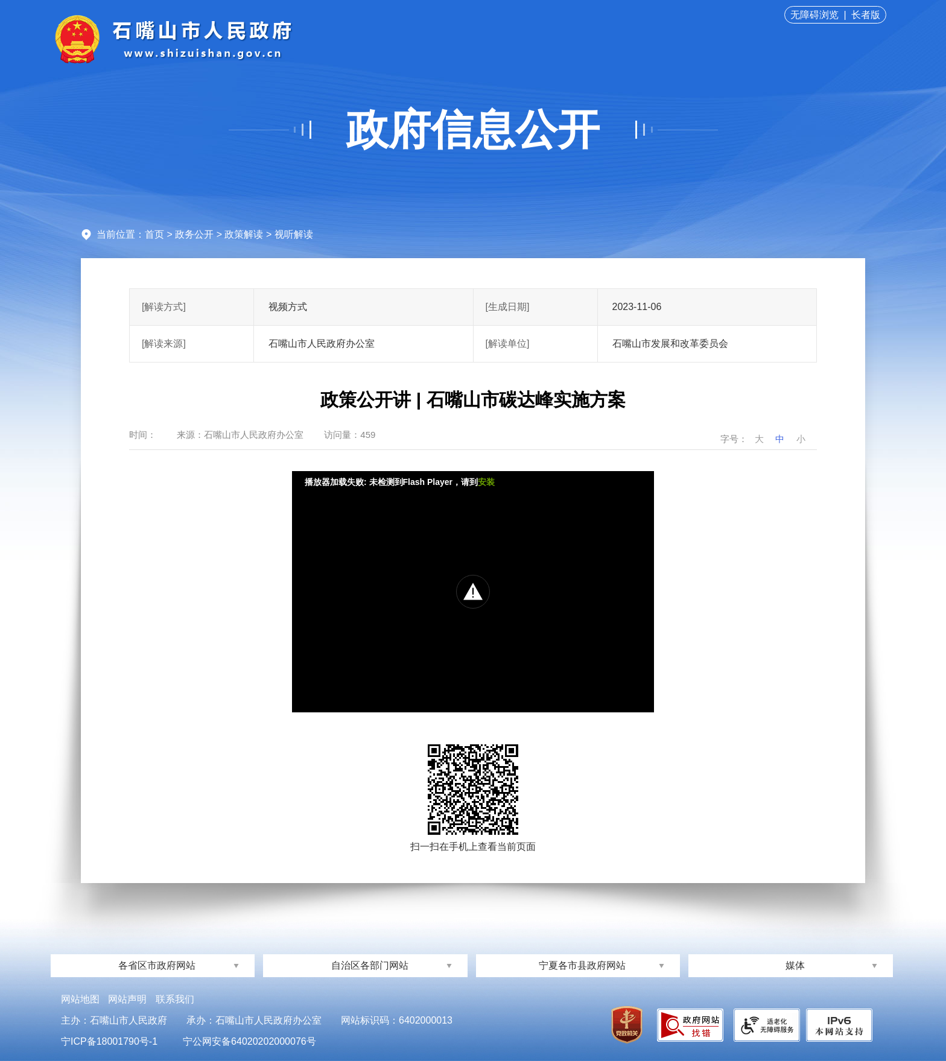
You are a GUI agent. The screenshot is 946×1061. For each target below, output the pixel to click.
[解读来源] (164, 343)
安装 (486, 482)
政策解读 (243, 234)
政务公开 (194, 234)
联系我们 (175, 999)
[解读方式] (164, 307)
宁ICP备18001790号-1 (109, 1041)
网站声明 (127, 999)
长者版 (865, 15)
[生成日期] (508, 307)
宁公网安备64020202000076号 (249, 1041)
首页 (154, 234)
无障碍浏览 (814, 15)
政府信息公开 (473, 130)
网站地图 (80, 999)
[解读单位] (508, 343)
